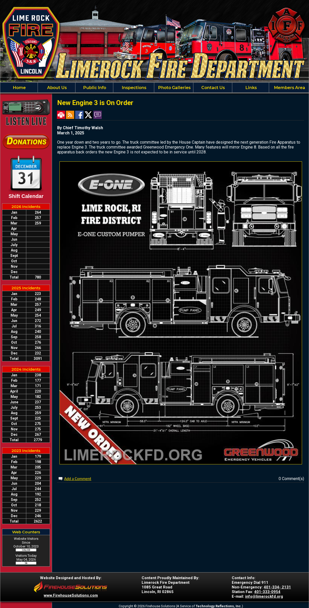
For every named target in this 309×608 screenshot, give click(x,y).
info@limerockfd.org (264, 596)
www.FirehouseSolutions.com (71, 595)
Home (19, 87)
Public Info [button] (94, 87)
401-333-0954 (267, 591)
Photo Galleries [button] (174, 87)
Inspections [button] (133, 87)
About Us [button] (56, 87)
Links (250, 87)
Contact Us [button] (212, 87)
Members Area (289, 87)
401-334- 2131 (277, 587)
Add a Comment (77, 478)
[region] (154, 87)
